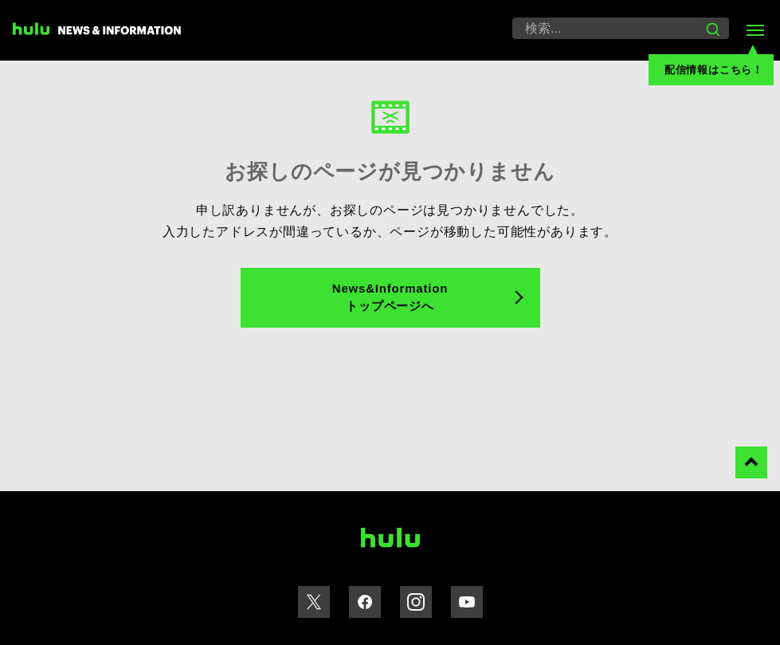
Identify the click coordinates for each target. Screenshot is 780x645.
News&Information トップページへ (390, 297)
